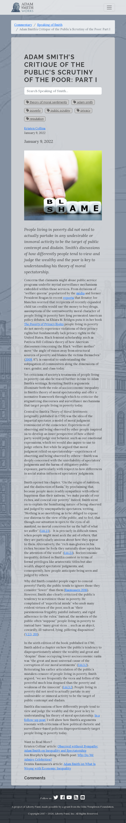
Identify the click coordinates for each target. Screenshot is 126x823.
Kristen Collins (34, 128)
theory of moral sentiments (46, 102)
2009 (28, 359)
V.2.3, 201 (31, 634)
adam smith (83, 102)
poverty (33, 110)
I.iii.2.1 (44, 531)
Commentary (23, 25)
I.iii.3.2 (82, 665)
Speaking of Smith (49, 25)
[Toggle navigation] (109, 7)
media (80, 293)
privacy (83, 110)
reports (68, 298)
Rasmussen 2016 (76, 590)
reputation (35, 118)
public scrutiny (58, 110)
